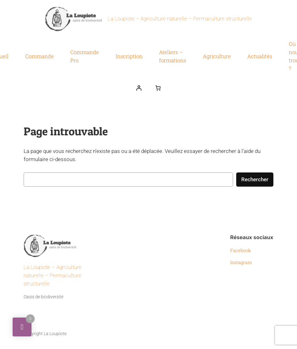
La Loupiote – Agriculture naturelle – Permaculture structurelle (180, 19)
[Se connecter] (139, 88)
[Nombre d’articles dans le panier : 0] (158, 88)
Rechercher (254, 179)
